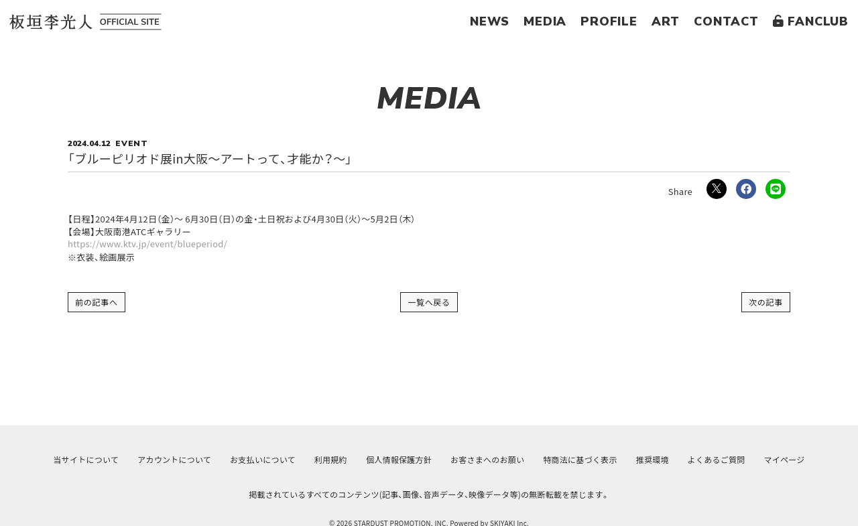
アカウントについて (174, 459)
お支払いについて (263, 459)
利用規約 (330, 459)
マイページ (784, 459)
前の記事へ (96, 302)
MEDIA (545, 21)
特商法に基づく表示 (580, 459)
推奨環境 (652, 459)
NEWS (489, 21)
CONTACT (726, 21)
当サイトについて (86, 459)
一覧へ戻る (429, 302)
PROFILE (608, 21)
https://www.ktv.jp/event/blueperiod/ (148, 244)
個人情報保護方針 (399, 459)
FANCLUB (811, 21)
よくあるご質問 (716, 459)
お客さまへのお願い (487, 459)
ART (666, 21)
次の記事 (766, 302)
